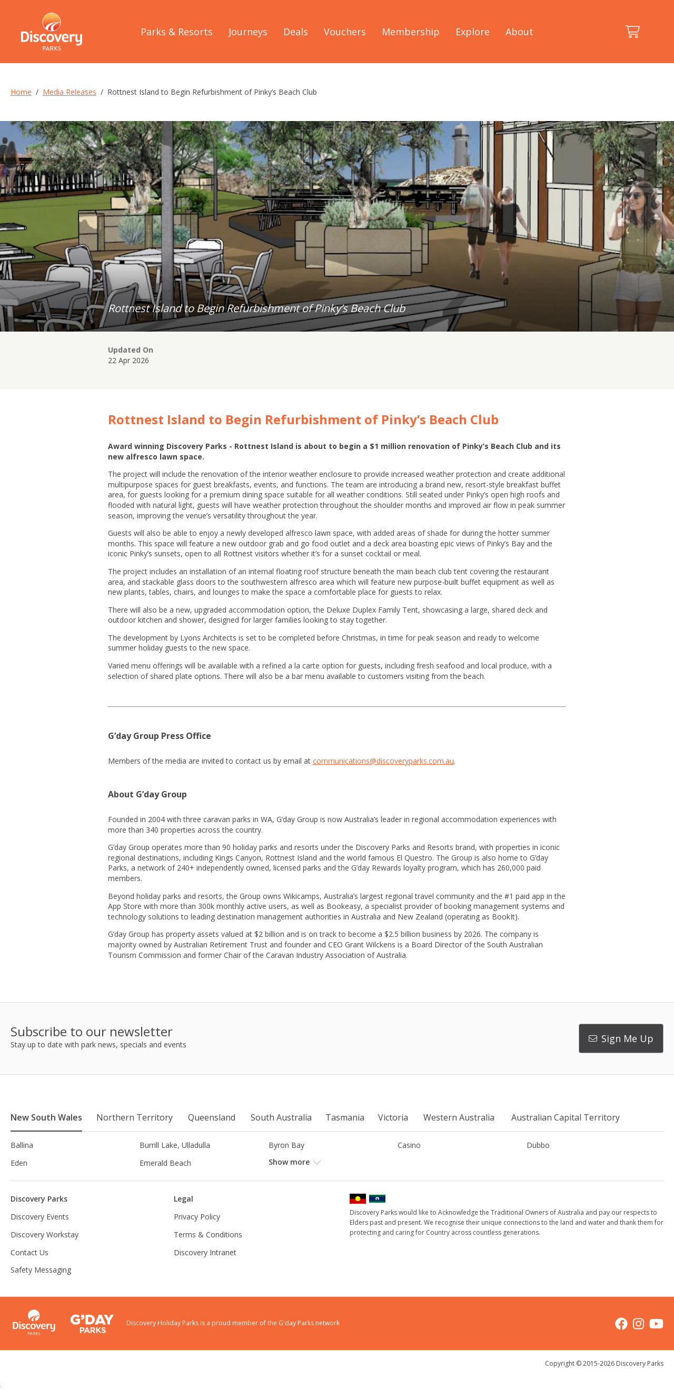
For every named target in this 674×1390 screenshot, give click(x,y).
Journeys (248, 31)
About (519, 31)
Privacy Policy (197, 1234)
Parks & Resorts (177, 31)
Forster (281, 1163)
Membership (411, 31)
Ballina (22, 1145)
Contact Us (29, 1270)
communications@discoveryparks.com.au (383, 761)
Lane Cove (416, 1180)
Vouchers (345, 31)
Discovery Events (40, 1234)
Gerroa (409, 1163)
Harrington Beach (557, 1163)
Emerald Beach (165, 1163)
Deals (295, 31)
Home (21, 92)
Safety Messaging (41, 1288)
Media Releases (69, 92)
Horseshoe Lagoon (43, 1180)
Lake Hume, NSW (299, 1180)
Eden (19, 1163)
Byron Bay (286, 1145)
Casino (409, 1145)
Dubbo (538, 1145)
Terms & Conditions (208, 1252)
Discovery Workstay (44, 1252)
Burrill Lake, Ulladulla (175, 1145)
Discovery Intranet (205, 1270)
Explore (472, 31)
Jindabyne (156, 1180)
